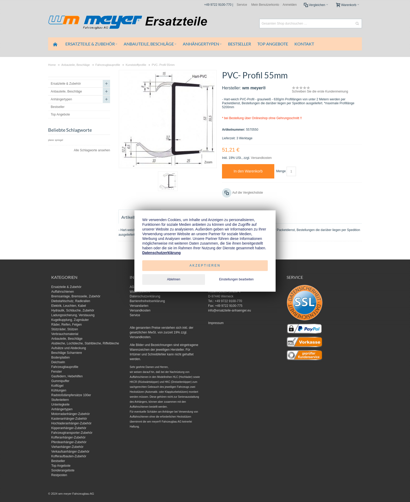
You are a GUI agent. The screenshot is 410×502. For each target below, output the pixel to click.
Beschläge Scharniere (66, 353)
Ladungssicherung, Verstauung (72, 315)
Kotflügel (57, 386)
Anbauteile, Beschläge (66, 339)
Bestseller (58, 461)
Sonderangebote (63, 470)
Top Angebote (60, 466)
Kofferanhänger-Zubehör (68, 437)
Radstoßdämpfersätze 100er (71, 395)
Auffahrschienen (62, 291)
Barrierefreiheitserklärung (147, 301)
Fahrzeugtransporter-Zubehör (71, 433)
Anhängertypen (61, 409)
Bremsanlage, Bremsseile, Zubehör (75, 296)
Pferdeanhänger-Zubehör (69, 442)
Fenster (56, 371)
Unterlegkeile (60, 404)
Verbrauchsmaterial (64, 334)
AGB (133, 287)
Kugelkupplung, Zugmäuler (70, 320)
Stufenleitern (60, 400)
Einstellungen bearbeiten (236, 279)
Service (242, 5)
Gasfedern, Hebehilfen (67, 376)
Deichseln (58, 362)
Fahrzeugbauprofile (64, 367)
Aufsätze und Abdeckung (68, 348)
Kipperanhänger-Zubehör (68, 428)
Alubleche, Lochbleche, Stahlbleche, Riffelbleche (85, 343)
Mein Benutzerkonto (265, 5)
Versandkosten (261, 158)
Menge (281, 171)
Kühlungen (58, 390)
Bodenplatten (60, 357)
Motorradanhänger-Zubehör (70, 414)
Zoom (208, 162)
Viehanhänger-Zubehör (67, 447)
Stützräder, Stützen (64, 329)
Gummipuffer (60, 381)
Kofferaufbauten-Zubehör (68, 456)
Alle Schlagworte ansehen (92, 150)
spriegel (59, 140)
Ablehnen (173, 279)
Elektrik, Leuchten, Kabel (68, 306)
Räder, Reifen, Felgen (66, 324)
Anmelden (290, 5)
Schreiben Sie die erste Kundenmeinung (320, 91)
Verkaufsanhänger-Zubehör (70, 451)
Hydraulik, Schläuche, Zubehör (72, 310)
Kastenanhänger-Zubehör (69, 418)
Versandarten (139, 306)
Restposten (59, 475)
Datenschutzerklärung (145, 296)
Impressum (216, 323)
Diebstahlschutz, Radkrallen (70, 301)
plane (51, 140)
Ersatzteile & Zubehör (66, 287)
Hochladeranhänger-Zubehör (71, 423)
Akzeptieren (205, 265)
